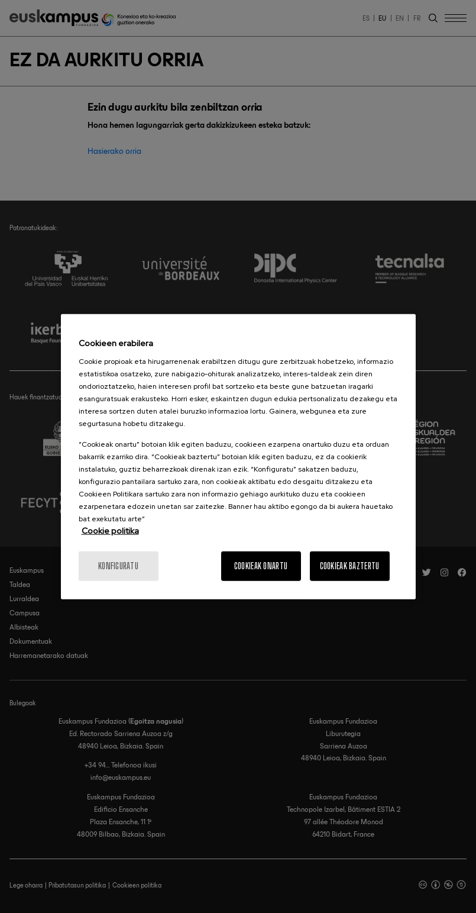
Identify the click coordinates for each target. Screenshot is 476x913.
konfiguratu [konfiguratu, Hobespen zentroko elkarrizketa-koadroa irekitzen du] (118, 566)
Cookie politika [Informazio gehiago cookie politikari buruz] (110, 530)
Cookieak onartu (260, 566)
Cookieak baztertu (350, 566)
